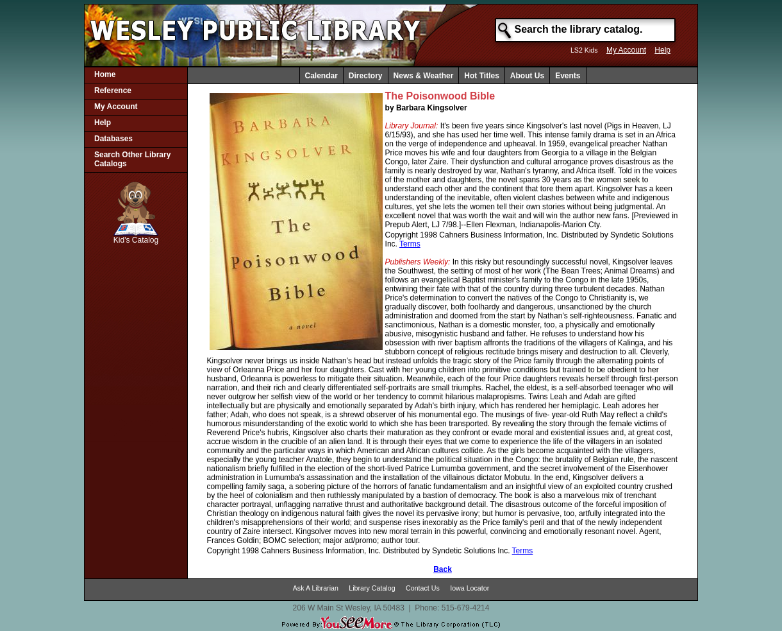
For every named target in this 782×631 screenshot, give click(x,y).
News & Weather (424, 75)
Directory (366, 75)
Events (567, 75)
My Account (626, 50)
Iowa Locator (469, 588)
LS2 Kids (584, 50)
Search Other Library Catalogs (132, 159)
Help (662, 50)
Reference (112, 90)
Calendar (321, 75)
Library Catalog (372, 588)
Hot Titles (481, 75)
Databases (113, 138)
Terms (409, 243)
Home (104, 74)
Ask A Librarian (315, 588)
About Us (527, 75)
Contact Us (423, 588)
